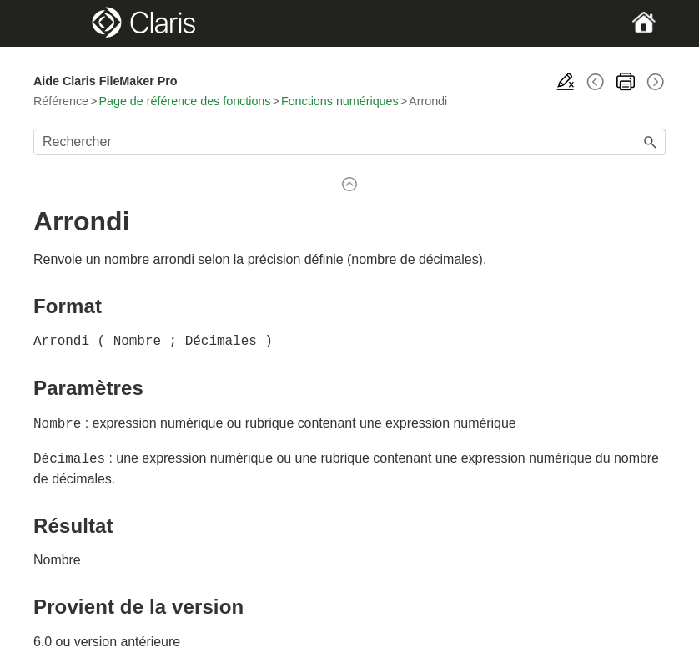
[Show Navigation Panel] (63, 23)
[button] (651, 142)
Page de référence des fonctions (184, 101)
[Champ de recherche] (349, 142)
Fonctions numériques (340, 101)
